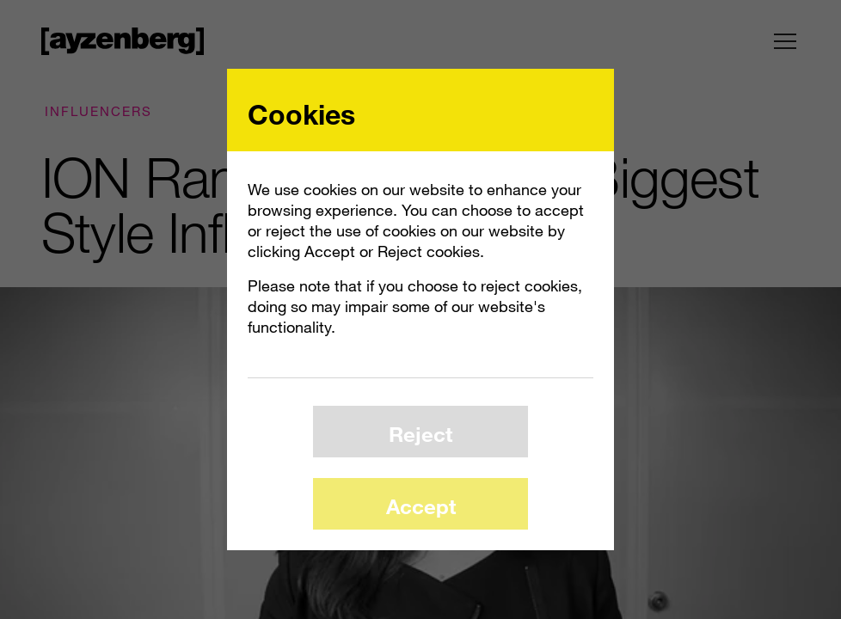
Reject (420, 433)
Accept (421, 505)
